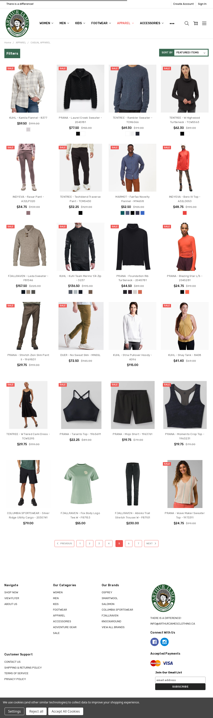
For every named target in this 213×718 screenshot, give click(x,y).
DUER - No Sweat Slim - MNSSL (80, 355)
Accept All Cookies (66, 711)
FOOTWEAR (101, 23)
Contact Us (12, 661)
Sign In (202, 3)
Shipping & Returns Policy (23, 667)
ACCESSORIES (151, 23)
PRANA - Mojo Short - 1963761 (132, 434)
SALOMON (108, 604)
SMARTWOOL (110, 598)
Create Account (183, 3)
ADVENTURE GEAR (65, 627)
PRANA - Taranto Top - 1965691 (80, 434)
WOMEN (46, 23)
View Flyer (11, 598)
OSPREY (107, 592)
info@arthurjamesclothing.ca (172, 623)
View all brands (113, 627)
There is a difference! (19, 3)
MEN (64, 23)
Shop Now (11, 592)
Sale (56, 633)
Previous (64, 543)
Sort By (167, 52)
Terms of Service (16, 673)
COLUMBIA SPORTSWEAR (117, 609)
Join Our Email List (168, 672)
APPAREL (125, 23)
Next (151, 543)
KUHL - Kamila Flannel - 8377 (28, 117)
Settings (14, 711)
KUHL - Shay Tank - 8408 (184, 355)
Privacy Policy (15, 679)
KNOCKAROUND (111, 621)
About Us (10, 604)
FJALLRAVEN (110, 615)
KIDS (80, 23)
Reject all (36, 711)
